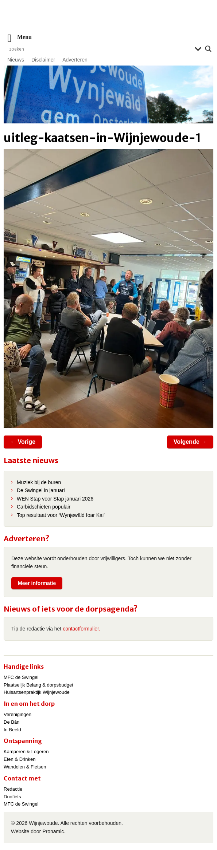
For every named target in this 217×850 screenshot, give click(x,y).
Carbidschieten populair (43, 507)
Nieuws (15, 60)
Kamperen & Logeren (26, 751)
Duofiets (12, 796)
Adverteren (74, 60)
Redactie (13, 789)
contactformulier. (81, 629)
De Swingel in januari (41, 490)
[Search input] (100, 49)
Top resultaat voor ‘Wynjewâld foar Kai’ (61, 515)
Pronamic (53, 831)
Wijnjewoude (108, 20)
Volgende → (190, 442)
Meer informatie (37, 583)
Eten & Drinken (19, 759)
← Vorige (22, 442)
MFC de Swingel (21, 677)
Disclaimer (43, 60)
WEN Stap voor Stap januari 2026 (55, 499)
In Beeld (12, 729)
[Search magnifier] (208, 49)
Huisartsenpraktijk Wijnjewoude (37, 692)
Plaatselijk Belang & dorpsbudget (38, 685)
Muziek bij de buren (39, 482)
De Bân (11, 722)
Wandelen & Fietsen (25, 767)
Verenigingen (17, 714)
